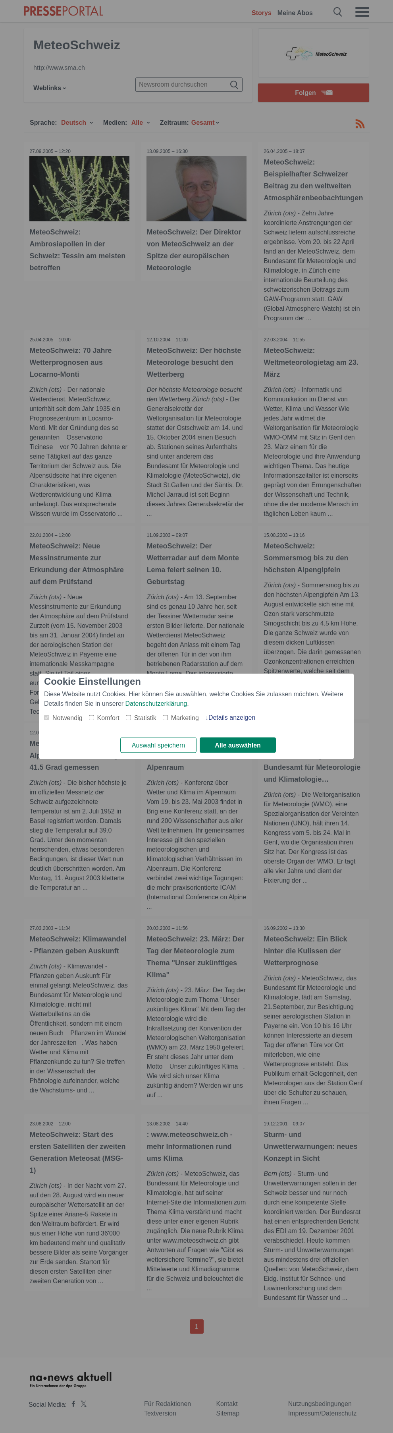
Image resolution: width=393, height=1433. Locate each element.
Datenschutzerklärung (156, 703)
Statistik (145, 718)
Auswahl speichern (158, 745)
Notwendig (67, 718)
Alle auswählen (238, 745)
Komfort (108, 718)
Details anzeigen (231, 717)
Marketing (185, 718)
